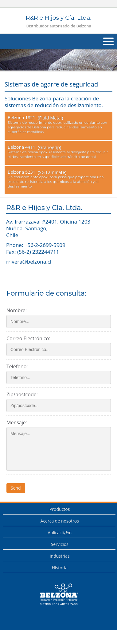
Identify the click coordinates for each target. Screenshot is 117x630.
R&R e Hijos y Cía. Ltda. (58, 21)
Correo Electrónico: (28, 338)
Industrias (60, 556)
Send (16, 488)
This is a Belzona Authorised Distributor (59, 594)
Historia (60, 568)
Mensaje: (16, 422)
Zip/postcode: (22, 394)
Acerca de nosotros (60, 521)
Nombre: (16, 310)
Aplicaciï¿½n (60, 532)
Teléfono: (17, 366)
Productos (59, 509)
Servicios (59, 544)
